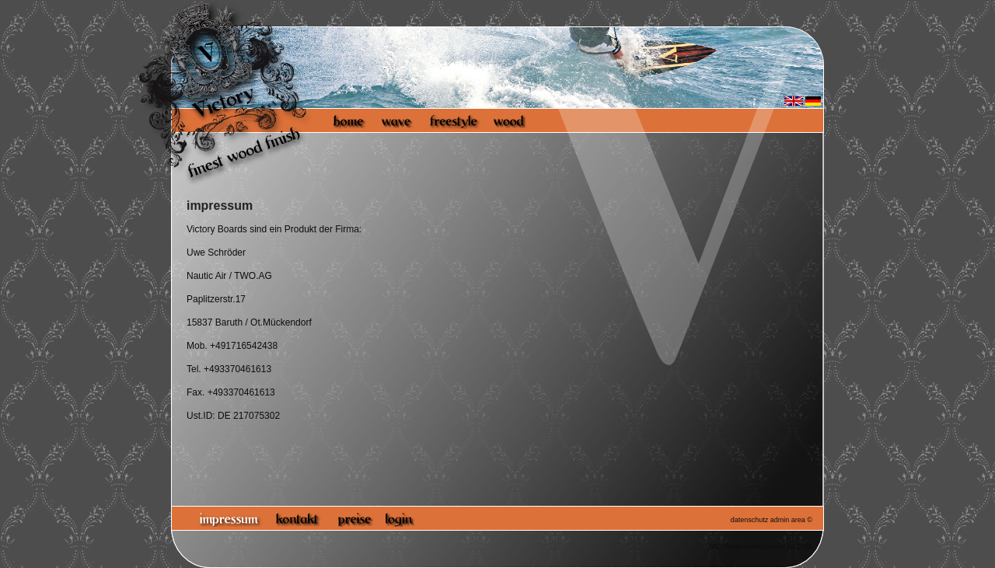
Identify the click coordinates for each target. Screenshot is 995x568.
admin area (787, 520)
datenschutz (750, 520)
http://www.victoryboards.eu (751, 546)
